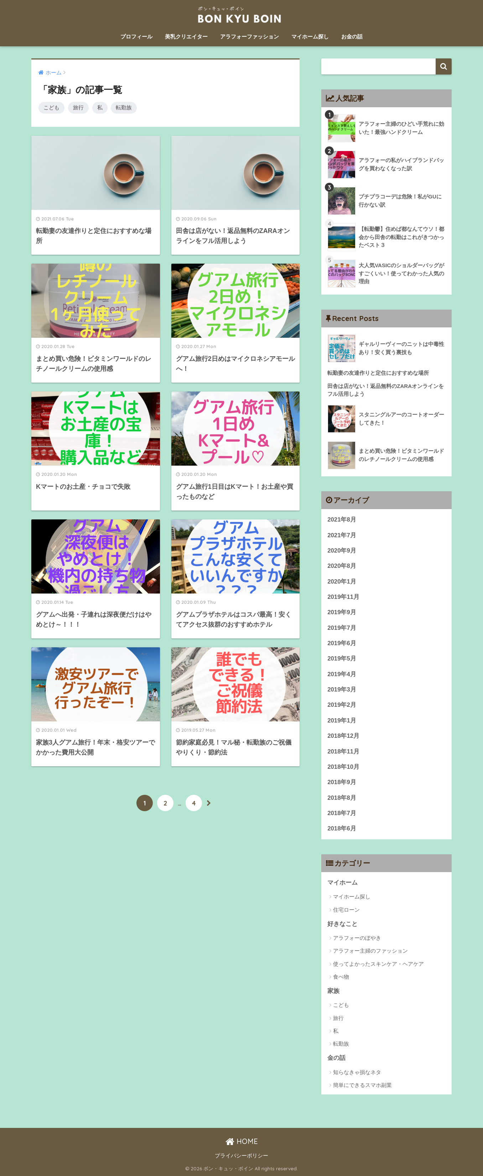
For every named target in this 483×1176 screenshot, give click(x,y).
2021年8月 (341, 519)
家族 (333, 991)
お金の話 (352, 36)
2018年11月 (343, 751)
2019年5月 (341, 658)
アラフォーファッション (249, 36)
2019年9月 (341, 612)
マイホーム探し (310, 36)
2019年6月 (341, 643)
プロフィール (136, 36)
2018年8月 (341, 797)
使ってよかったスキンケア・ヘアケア (378, 964)
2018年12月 (343, 735)
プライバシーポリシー (241, 1156)
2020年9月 (341, 550)
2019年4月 (341, 674)
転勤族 (124, 107)
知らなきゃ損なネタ (357, 1072)
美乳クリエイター (186, 36)
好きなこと (342, 924)
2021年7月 (341, 535)
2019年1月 (341, 720)
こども (51, 107)
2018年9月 (341, 782)
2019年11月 (343, 597)
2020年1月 (341, 581)
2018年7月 (341, 813)
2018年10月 (343, 766)
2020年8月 (341, 566)
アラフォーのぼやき (357, 938)
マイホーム (342, 882)
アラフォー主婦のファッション (370, 951)
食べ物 (341, 977)
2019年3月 (341, 689)
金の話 (336, 1058)
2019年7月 (341, 628)
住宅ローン (346, 910)
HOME (241, 1141)
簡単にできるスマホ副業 (362, 1085)
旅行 (78, 107)
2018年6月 (341, 828)
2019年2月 (341, 704)
